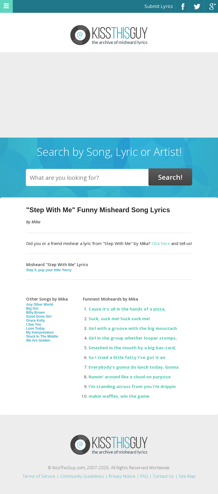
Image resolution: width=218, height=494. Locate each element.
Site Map (187, 476)
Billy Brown (35, 313)
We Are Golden (38, 340)
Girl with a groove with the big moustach (133, 328)
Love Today (35, 328)
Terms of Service (39, 476)
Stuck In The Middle (42, 336)
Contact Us (163, 476)
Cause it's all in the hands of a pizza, (127, 309)
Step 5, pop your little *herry (49, 270)
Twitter (197, 9)
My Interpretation (40, 332)
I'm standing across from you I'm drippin (132, 386)
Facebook (182, 9)
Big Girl (32, 309)
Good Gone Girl (38, 317)
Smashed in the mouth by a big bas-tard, (132, 347)
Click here (161, 243)
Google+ (211, 9)
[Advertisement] (109, 95)
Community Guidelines (82, 476)
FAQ (144, 476)
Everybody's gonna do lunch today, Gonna (134, 367)
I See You (33, 324)
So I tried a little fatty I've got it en (127, 357)
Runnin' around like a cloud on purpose (130, 376)
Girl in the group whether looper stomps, (133, 338)
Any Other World (39, 305)
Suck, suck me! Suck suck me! (119, 318)
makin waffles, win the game (119, 396)
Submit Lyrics (158, 6)
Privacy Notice (122, 476)
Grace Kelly (35, 320)
